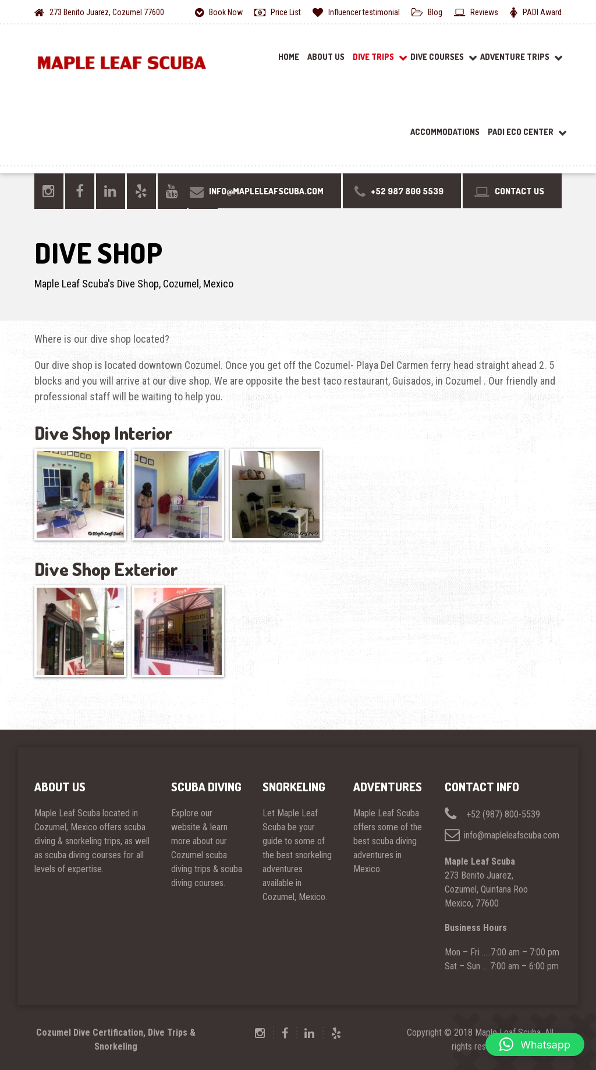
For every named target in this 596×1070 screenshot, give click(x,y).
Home (288, 57)
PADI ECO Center (521, 132)
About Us (326, 57)
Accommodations (445, 132)
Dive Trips (373, 57)
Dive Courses (437, 57)
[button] (534, 1044)
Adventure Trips (514, 57)
